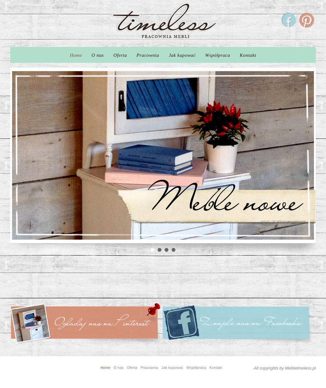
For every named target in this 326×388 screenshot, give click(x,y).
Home (76, 55)
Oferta (120, 55)
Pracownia (148, 55)
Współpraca (217, 55)
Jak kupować (182, 55)
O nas (98, 55)
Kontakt (248, 55)
